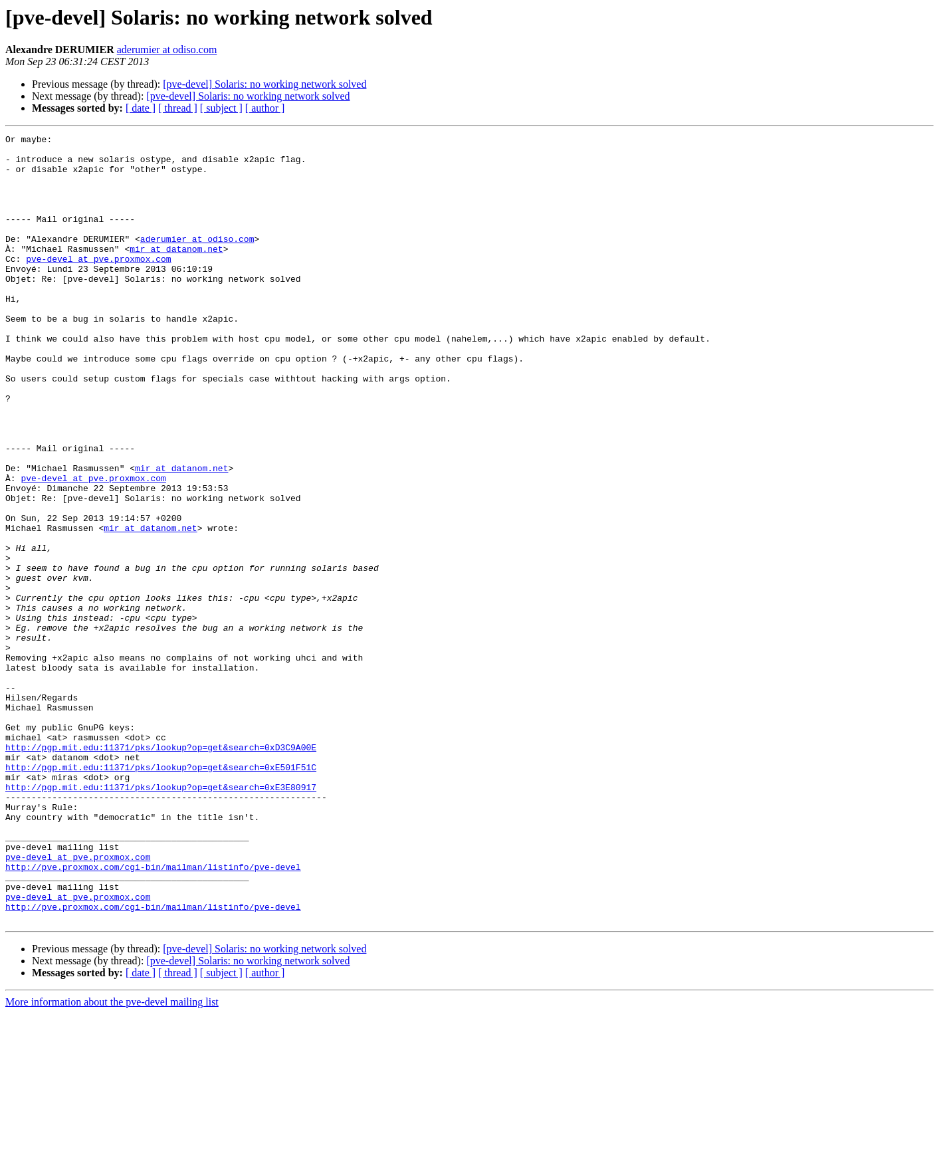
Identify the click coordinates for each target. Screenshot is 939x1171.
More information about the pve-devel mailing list (112, 1159)
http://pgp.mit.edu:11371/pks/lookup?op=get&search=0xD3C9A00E (160, 871)
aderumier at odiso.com (167, 49)
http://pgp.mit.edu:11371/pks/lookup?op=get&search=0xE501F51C (160, 895)
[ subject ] (221, 108)
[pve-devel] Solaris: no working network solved (264, 84)
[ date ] (141, 108)
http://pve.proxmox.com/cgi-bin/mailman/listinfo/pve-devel (153, 1014)
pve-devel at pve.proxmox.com (98, 284)
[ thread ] (177, 108)
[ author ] (265, 108)
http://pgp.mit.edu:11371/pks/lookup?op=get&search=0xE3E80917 (160, 918)
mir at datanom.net (176, 272)
